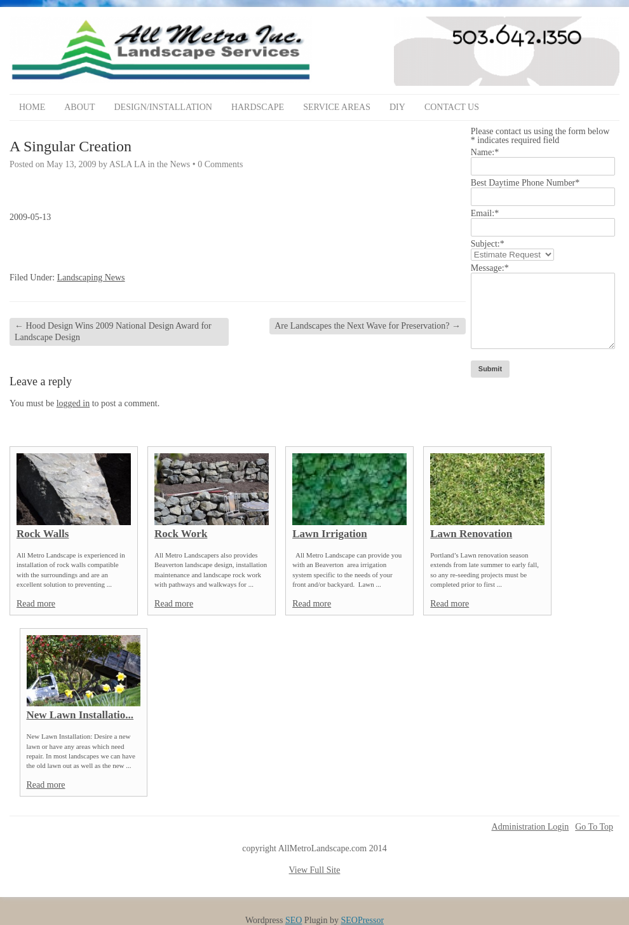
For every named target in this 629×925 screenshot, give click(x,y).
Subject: (487, 244)
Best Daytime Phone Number (525, 183)
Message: (490, 268)
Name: (485, 152)
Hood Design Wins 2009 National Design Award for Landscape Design (113, 331)
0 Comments (220, 164)
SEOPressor (362, 920)
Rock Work (180, 534)
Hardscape (257, 107)
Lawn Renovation (471, 534)
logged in (73, 403)
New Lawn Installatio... (80, 715)
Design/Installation (163, 107)
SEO (293, 920)
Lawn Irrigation (329, 534)
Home (32, 107)
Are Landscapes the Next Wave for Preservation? (367, 326)
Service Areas (336, 107)
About (79, 107)
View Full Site (315, 870)
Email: (485, 213)
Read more (36, 603)
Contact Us (451, 107)
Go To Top (594, 827)
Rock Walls (43, 534)
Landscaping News (91, 277)
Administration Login (530, 827)
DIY (397, 107)
